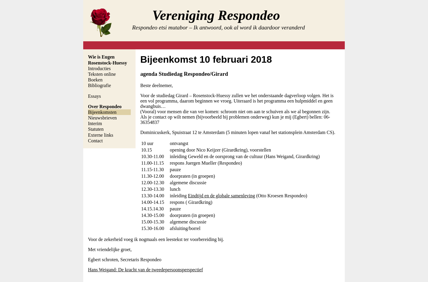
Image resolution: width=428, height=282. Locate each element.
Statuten (95, 129)
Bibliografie (99, 85)
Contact (95, 140)
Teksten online (102, 74)
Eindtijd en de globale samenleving (221, 195)
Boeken (95, 79)
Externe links (100, 135)
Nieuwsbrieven (102, 117)
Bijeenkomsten (102, 112)
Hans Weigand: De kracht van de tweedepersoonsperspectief (145, 269)
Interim (95, 123)
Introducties (99, 68)
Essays (94, 96)
